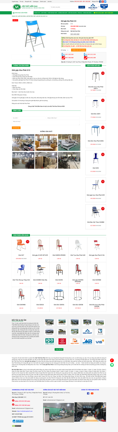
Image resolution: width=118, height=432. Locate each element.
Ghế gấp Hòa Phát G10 (41, 16)
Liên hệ (49, 1)
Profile (80, 12)
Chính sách (43, 1)
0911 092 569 (69, 58)
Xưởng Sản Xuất (62, 12)
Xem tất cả (59, 349)
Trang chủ (37, 12)
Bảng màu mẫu (87, 12)
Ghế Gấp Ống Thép (31, 16)
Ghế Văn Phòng (22, 16)
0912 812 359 (91, 58)
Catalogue (35, 1)
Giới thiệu (43, 12)
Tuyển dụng (15, 1)
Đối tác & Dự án (72, 12)
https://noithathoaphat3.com (24, 411)
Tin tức (21, 1)
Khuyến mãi (28, 1)
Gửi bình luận (16, 127)
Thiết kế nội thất (52, 12)
